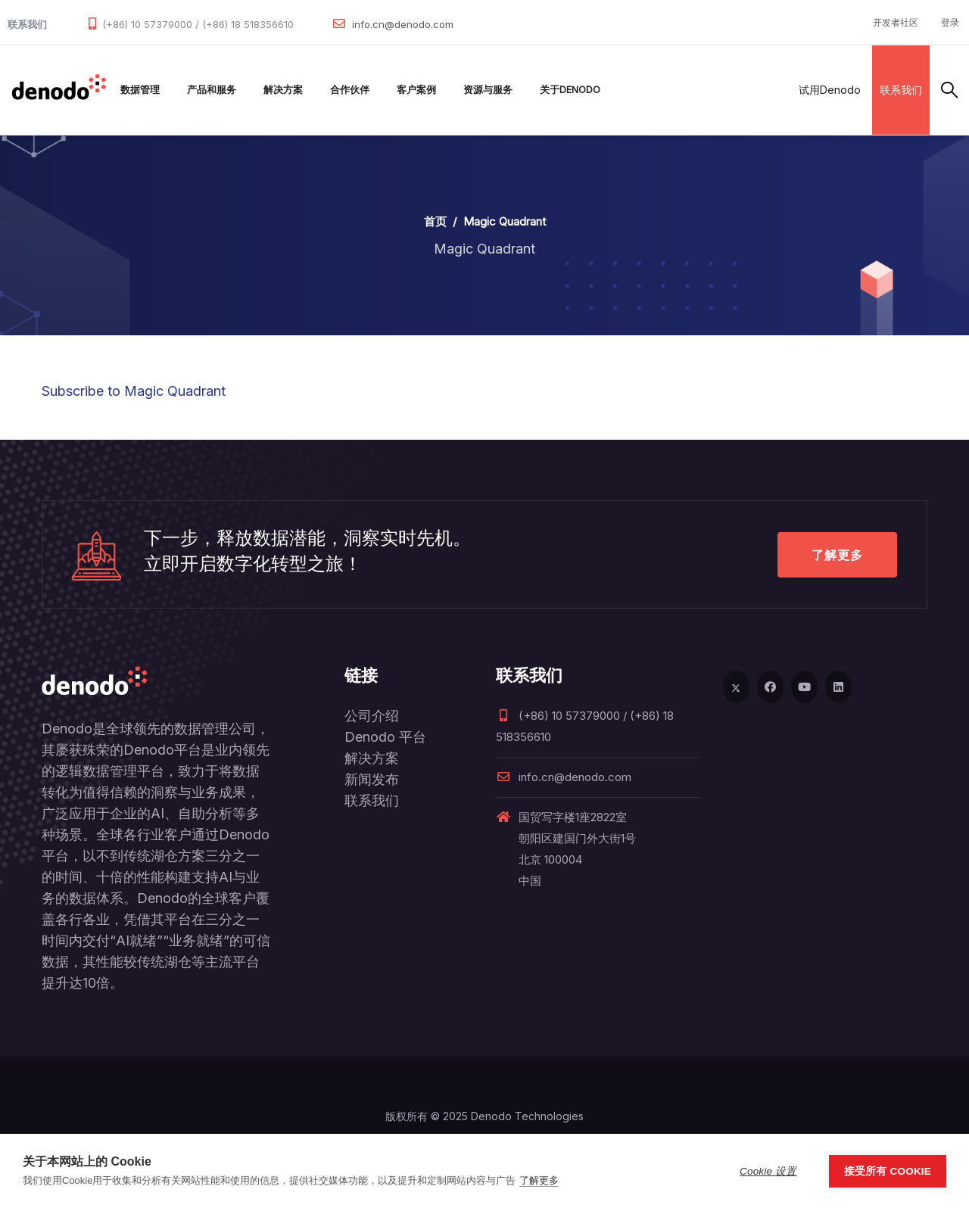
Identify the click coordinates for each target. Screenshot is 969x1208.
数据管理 (140, 89)
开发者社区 (895, 22)
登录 (950, 22)
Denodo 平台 (385, 737)
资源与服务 (488, 89)
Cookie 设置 (768, 1171)
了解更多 (837, 554)
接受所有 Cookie (887, 1171)
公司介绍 (371, 716)
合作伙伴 (349, 89)
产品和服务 (211, 89)
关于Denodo (570, 89)
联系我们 (901, 89)
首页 (435, 221)
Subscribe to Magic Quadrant (134, 391)
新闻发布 (371, 779)
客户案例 (416, 89)
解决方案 (283, 89)
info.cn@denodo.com (402, 24)
